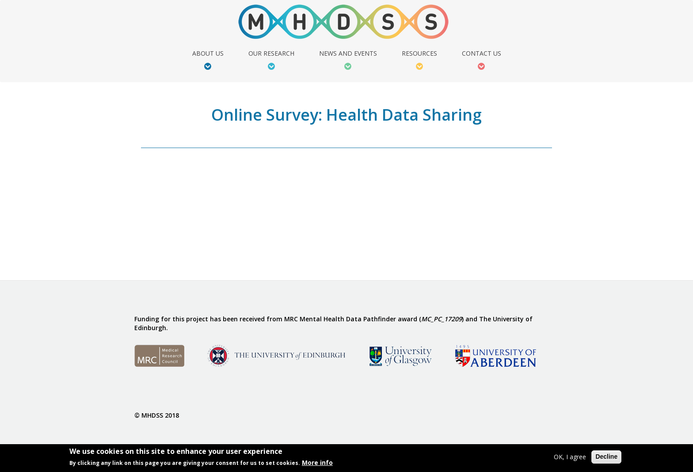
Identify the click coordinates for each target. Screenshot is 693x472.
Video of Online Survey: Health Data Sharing (211, 215)
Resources (419, 53)
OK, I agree (570, 457)
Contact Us (481, 53)
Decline (606, 456)
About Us (208, 53)
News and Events (348, 53)
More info (317, 462)
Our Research (271, 53)
